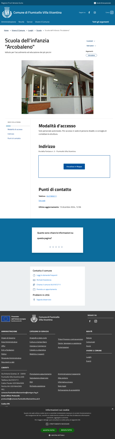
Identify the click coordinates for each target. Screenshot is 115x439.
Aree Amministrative (9, 342)
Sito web (42, 200)
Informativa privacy (65, 382)
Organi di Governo (8, 338)
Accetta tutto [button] (48, 430)
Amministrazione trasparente (69, 374)
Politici (4, 354)
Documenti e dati (7, 362)
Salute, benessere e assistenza (69, 343)
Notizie (89, 338)
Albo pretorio (63, 378)
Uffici (3, 346)
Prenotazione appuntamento (40, 374)
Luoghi (30, 30)
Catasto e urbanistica (38, 350)
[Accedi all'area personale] (102, 3)
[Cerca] (111, 12)
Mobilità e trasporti (37, 354)
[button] (57, 435)
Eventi (88, 361)
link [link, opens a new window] (79, 420)
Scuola (39, 30)
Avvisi (88, 346)
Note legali (62, 386)
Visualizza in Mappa (74, 166)
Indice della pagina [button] (14, 122)
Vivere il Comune (18, 30)
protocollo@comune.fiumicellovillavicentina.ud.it (20, 398)
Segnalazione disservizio (39, 378)
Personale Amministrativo (11, 358)
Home (6, 30)
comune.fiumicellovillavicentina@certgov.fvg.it (19, 392)
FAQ (31, 382)
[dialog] (57, 423)
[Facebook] (85, 12)
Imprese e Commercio (38, 346)
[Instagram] (91, 12)
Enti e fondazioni (7, 350)
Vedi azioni (92, 45)
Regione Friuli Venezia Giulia (12, 3)
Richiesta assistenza (37, 386)
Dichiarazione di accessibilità (69, 390)
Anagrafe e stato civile (38, 338)
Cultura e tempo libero (38, 342)
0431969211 (52, 196)
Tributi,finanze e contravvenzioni (70, 339)
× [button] (112, 409)
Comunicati (90, 342)
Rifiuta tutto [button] (66, 430)
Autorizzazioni (63, 347)
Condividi (91, 41)
